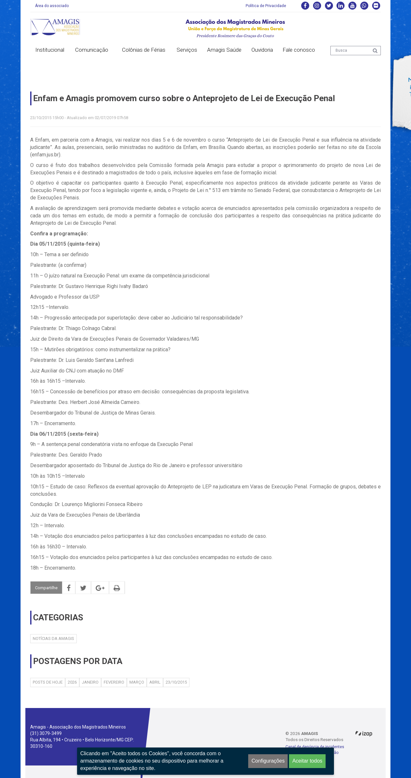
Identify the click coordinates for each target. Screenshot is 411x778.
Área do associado (52, 6)
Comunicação (91, 50)
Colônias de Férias (143, 50)
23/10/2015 (176, 682)
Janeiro (90, 682)
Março (136, 682)
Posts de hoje (48, 682)
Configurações (267, 761)
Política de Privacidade (266, 6)
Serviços (187, 50)
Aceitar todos (307, 761)
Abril (155, 682)
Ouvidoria (262, 50)
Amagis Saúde (224, 50)
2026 (72, 682)
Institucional (49, 50)
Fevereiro (114, 682)
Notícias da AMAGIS (53, 638)
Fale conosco (299, 50)
